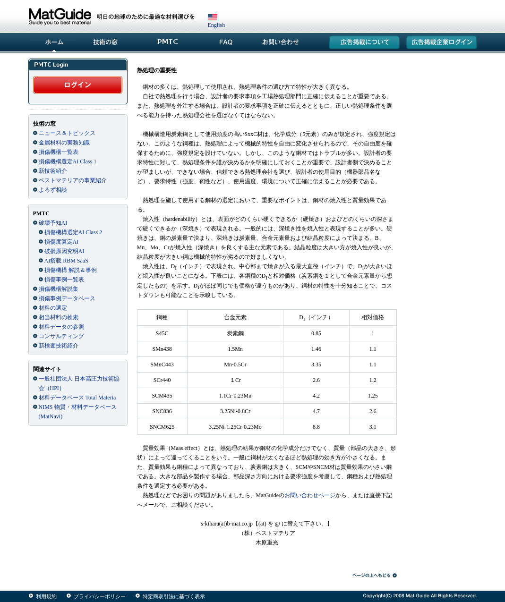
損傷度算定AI (61, 241)
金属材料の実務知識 (64, 142)
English (216, 21)
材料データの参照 (61, 326)
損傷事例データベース (67, 298)
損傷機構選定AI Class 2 (73, 232)
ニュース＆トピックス (67, 133)
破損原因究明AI (64, 251)
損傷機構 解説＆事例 (70, 270)
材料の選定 (53, 308)
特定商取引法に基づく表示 (174, 596)
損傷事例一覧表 (64, 279)
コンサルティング (61, 336)
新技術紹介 (53, 171)
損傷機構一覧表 (58, 152)
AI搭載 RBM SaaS (66, 260)
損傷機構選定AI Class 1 (68, 161)
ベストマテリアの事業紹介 (73, 180)
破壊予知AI (53, 223)
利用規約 (46, 596)
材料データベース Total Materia (77, 397)
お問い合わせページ (309, 495)
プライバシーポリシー (100, 596)
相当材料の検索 (58, 317)
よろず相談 (53, 190)
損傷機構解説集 (58, 289)
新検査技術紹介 (58, 345)
